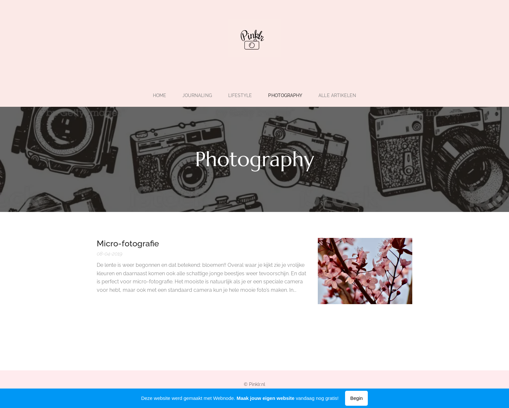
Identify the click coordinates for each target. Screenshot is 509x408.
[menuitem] (159, 95)
